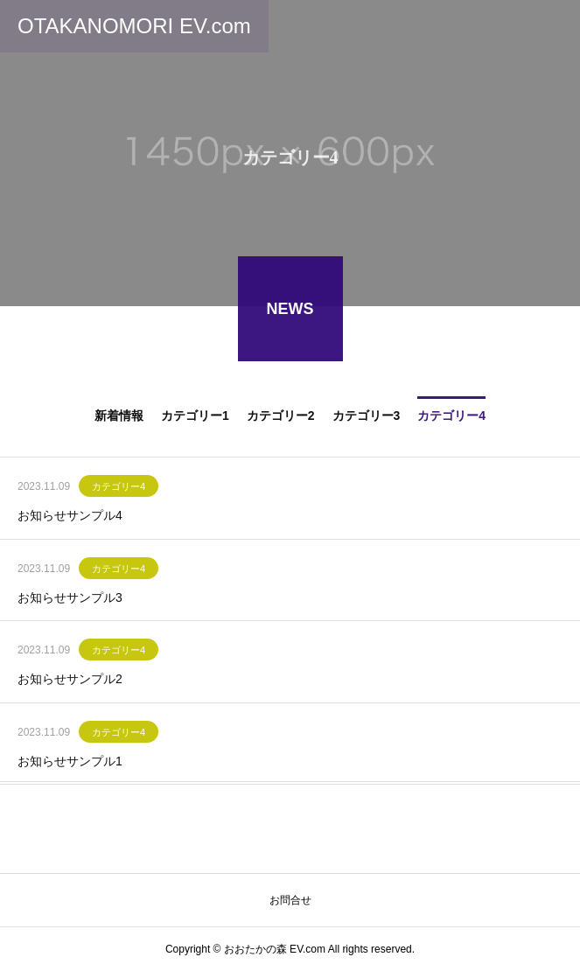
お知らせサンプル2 (69, 681)
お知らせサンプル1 (69, 763)
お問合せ (290, 900)
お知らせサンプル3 (69, 599)
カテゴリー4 (118, 489)
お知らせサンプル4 (69, 518)
